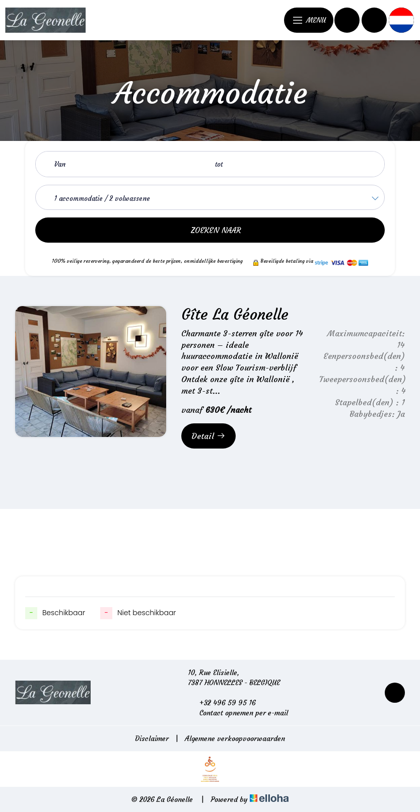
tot (219, 164)
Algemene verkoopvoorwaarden (235, 738)
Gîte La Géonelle (235, 314)
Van (59, 164)
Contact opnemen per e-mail (238, 712)
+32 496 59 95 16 (222, 702)
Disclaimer (152, 738)
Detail (208, 436)
